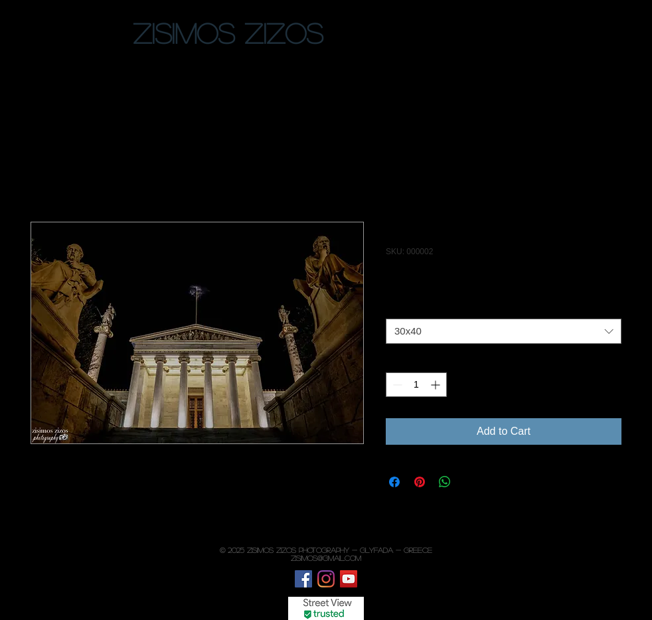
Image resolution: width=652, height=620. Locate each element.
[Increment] (436, 384)
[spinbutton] (416, 384)
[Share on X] (470, 482)
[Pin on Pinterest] (420, 482)
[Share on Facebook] (394, 482)
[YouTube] (348, 578)
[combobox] (503, 331)
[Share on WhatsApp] (445, 482)
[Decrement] (396, 384)
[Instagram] (326, 578)
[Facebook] (303, 578)
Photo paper (414, 307)
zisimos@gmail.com (326, 558)
